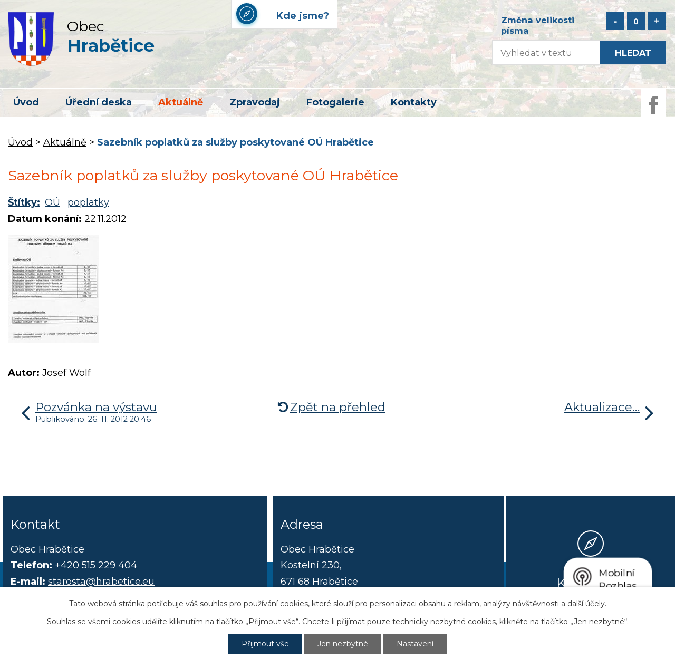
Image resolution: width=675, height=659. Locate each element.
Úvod (26, 102)
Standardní (636, 21)
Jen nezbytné (342, 643)
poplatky (88, 202)
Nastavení (415, 643)
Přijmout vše (265, 643)
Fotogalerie (335, 102)
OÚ (52, 202)
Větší (657, 21)
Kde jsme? (590, 582)
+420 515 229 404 (96, 565)
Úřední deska (98, 102)
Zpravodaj (254, 102)
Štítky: (24, 202)
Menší (615, 21)
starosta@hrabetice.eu (101, 581)
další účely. (586, 603)
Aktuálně (180, 102)
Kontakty (414, 102)
